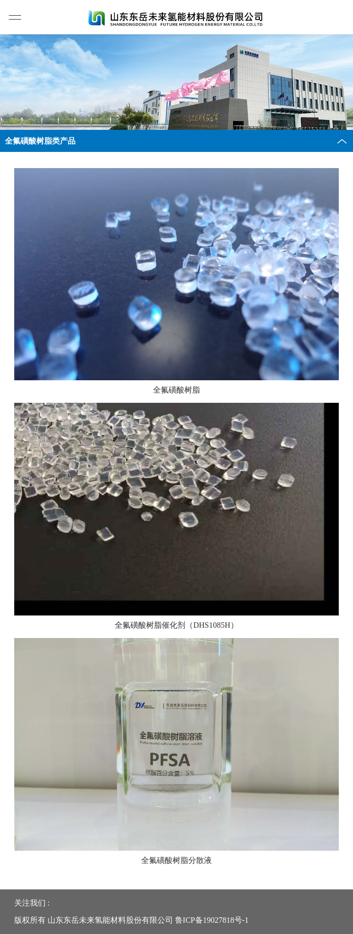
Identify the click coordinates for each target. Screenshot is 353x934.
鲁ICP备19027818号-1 (212, 920)
